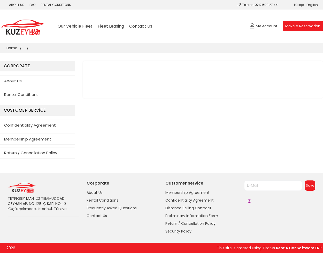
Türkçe (299, 5)
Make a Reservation (302, 26)
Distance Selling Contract (188, 208)
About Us (13, 81)
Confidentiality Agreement (30, 125)
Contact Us (140, 26)
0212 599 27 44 (266, 5)
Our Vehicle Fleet (75, 26)
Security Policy (178, 231)
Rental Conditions (21, 94)
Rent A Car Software (295, 248)
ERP (318, 248)
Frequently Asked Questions (112, 208)
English (312, 5)
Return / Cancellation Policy (30, 152)
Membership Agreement (27, 139)
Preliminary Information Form (191, 215)
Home (11, 48)
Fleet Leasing (111, 26)
